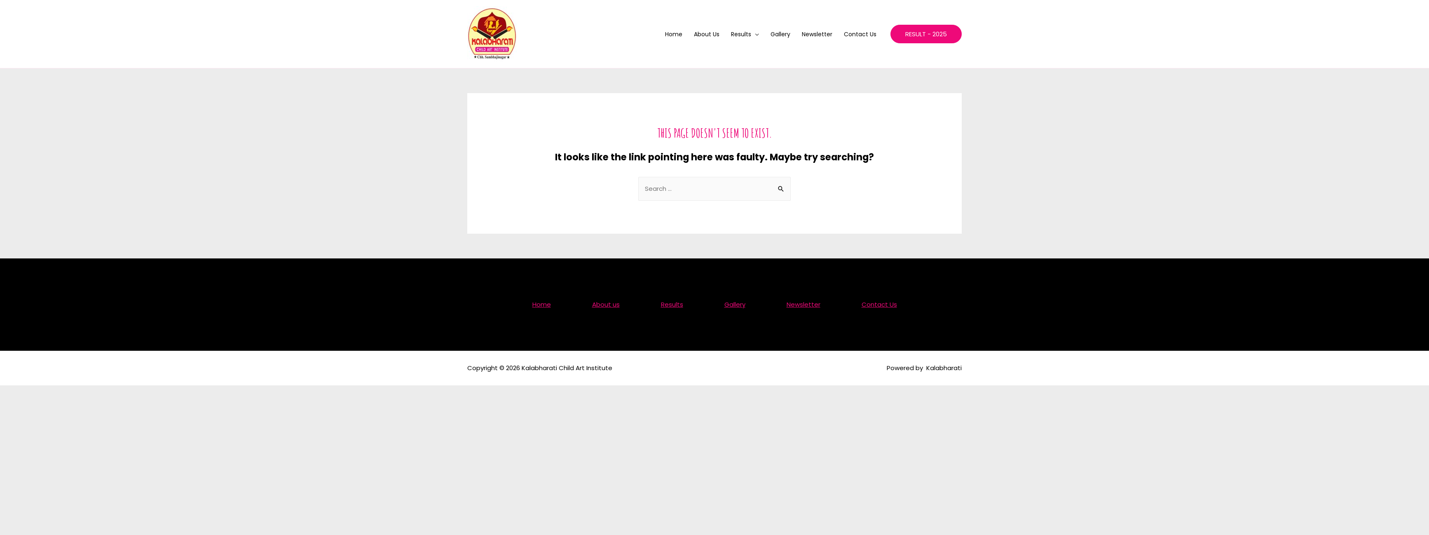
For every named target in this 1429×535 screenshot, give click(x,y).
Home (673, 34)
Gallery (780, 34)
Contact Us (860, 34)
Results (741, 34)
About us (706, 34)
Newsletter (817, 34)
